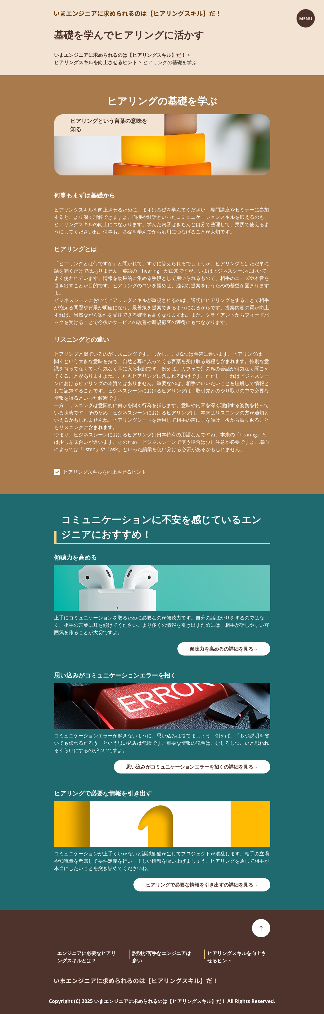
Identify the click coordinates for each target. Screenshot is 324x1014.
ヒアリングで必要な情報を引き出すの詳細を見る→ (202, 884)
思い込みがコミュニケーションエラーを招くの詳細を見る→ (192, 766)
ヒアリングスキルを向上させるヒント (104, 471)
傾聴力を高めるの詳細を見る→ (224, 648)
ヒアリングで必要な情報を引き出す (103, 793)
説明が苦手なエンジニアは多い (161, 957)
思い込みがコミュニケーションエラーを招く (115, 675)
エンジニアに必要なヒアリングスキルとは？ (86, 957)
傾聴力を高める (75, 557)
